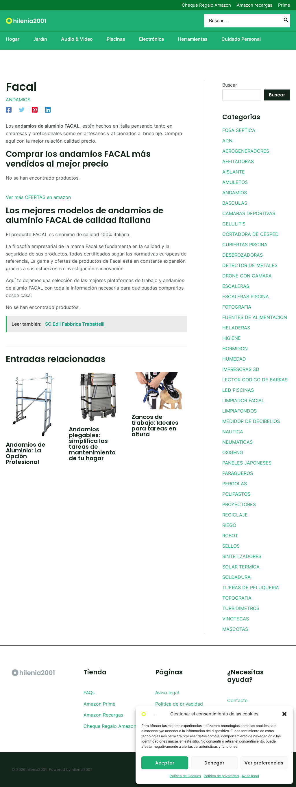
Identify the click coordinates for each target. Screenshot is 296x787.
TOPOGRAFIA (236, 598)
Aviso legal (250, 776)
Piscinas (116, 39)
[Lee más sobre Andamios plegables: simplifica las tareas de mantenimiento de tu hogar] (97, 396)
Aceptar (164, 763)
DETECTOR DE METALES (250, 265)
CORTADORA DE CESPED (250, 234)
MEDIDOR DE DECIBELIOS (251, 421)
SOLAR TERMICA (241, 567)
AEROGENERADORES (245, 151)
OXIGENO (232, 452)
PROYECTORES (239, 504)
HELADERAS (236, 328)
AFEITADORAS (238, 161)
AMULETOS (235, 182)
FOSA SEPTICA (238, 130)
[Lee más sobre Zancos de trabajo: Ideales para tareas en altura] (159, 390)
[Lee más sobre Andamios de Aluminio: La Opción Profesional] (34, 404)
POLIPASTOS (236, 494)
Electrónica (151, 39)
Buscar (229, 85)
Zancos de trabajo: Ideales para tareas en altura (155, 425)
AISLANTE (233, 172)
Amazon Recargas (103, 715)
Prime (284, 5)
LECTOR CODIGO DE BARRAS (255, 380)
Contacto (237, 700)
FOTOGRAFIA (236, 307)
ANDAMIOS (18, 99)
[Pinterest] (35, 110)
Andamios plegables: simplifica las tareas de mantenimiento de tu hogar (92, 443)
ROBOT (230, 535)
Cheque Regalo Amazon (206, 5)
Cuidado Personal (241, 39)
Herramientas (193, 39)
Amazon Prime (99, 704)
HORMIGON (235, 348)
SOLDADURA (236, 577)
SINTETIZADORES (241, 556)
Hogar (12, 39)
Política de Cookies (185, 776)
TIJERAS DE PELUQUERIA (250, 587)
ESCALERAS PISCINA (245, 296)
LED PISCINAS (238, 390)
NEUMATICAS (237, 442)
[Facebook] (9, 110)
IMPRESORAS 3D (240, 369)
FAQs (89, 692)
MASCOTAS (235, 629)
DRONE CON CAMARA (247, 276)
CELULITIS (233, 224)
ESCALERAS (235, 286)
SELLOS (231, 546)
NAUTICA (232, 431)
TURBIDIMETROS (240, 608)
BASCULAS (234, 203)
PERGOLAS (234, 483)
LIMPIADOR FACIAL (243, 400)
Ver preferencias (264, 763)
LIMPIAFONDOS (239, 411)
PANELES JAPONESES (246, 463)
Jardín (40, 39)
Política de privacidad (221, 776)
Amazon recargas (254, 5)
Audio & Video (77, 39)
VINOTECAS (235, 619)
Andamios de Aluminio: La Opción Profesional (25, 453)
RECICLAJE (235, 515)
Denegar (214, 763)
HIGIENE (231, 338)
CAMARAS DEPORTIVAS (248, 213)
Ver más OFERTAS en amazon (38, 197)
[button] (284, 714)
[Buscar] (286, 20)
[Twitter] (22, 110)
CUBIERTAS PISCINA (244, 244)
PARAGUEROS (237, 473)
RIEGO (229, 525)
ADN (227, 140)
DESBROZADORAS (242, 255)
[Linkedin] (48, 110)
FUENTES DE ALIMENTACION (254, 317)
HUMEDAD (234, 359)
